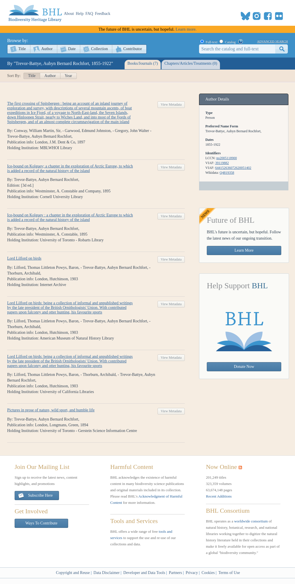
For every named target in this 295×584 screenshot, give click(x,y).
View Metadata (171, 104)
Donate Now (244, 366)
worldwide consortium (251, 521)
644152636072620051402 (233, 168)
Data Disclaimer (106, 573)
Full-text (211, 42)
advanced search (272, 41)
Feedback (103, 13)
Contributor (132, 49)
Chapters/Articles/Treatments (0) (190, 63)
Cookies (208, 573)
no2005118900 (226, 158)
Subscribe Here (35, 496)
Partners (175, 573)
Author (47, 49)
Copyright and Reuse (73, 573)
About (69, 13)
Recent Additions (219, 496)
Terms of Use (229, 573)
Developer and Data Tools (144, 573)
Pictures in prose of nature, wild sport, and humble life (51, 410)
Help (80, 13)
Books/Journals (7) (142, 63)
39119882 (222, 163)
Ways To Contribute (41, 523)
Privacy (192, 573)
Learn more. (186, 29)
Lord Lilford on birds (24, 258)
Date (72, 49)
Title (22, 49)
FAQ (89, 13)
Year (68, 76)
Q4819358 (227, 173)
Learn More (244, 250)
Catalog (230, 42)
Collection (99, 49)
